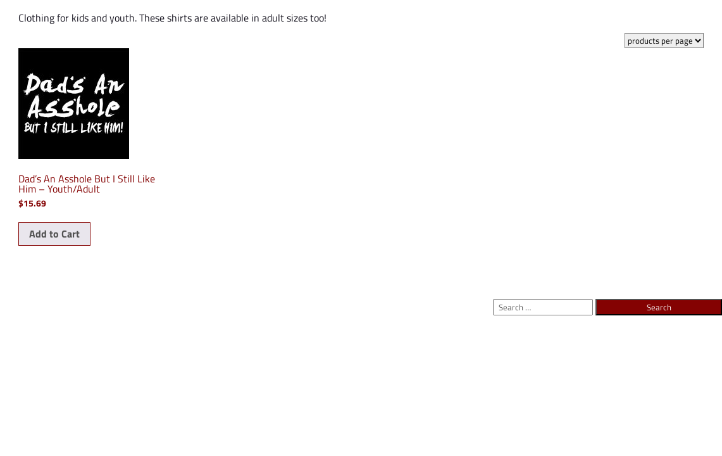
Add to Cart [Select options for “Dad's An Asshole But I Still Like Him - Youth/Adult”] (54, 233)
